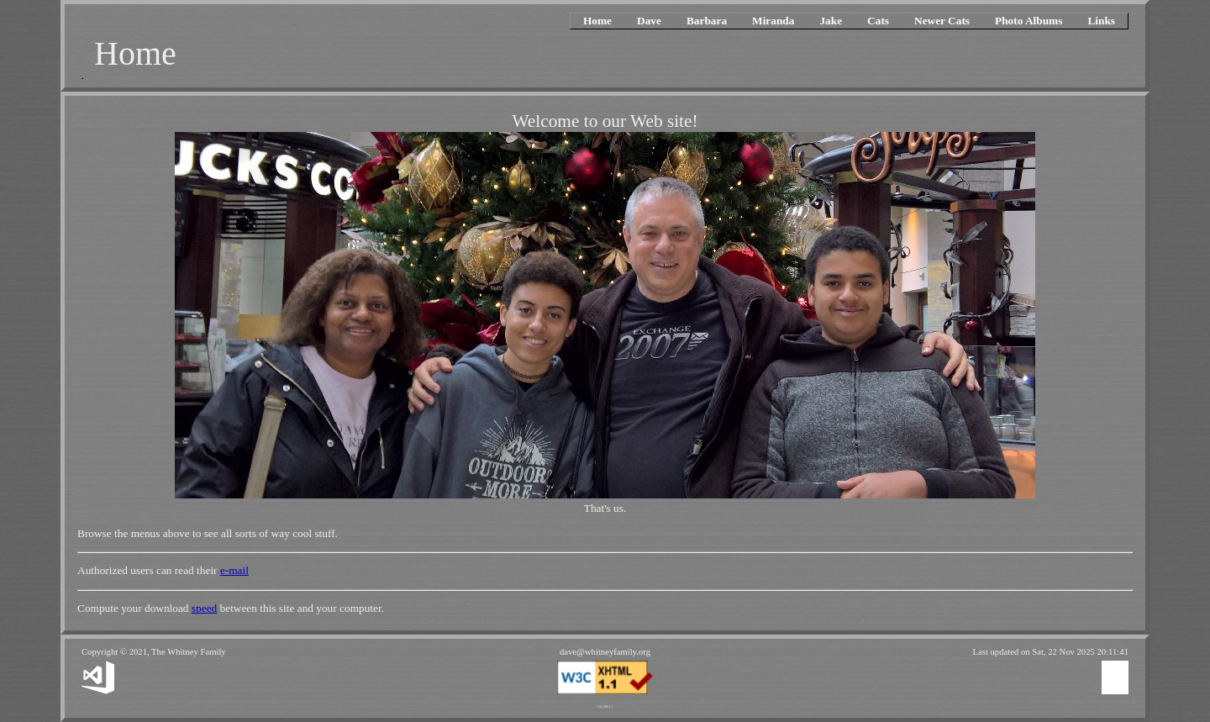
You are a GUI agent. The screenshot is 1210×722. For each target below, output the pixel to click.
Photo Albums (1028, 20)
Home (597, 20)
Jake (830, 20)
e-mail (234, 570)
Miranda (773, 20)
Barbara (707, 20)
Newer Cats (942, 20)
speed (204, 608)
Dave (649, 20)
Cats (878, 20)
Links (1101, 20)
